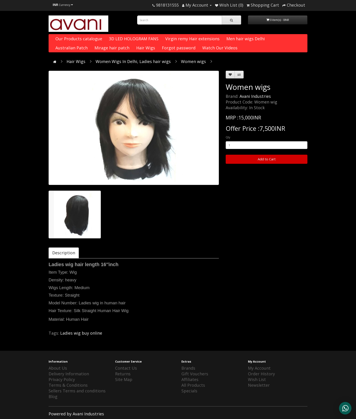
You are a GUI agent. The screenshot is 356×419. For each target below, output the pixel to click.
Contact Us (126, 368)
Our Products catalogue (78, 38)
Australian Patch (71, 47)
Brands (188, 368)
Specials (189, 391)
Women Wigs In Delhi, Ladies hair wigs (133, 61)
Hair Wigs (145, 47)
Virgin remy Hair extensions (192, 38)
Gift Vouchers (194, 373)
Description (63, 252)
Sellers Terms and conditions (77, 391)
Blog (53, 396)
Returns (123, 373)
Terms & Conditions (68, 385)
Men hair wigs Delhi (245, 38)
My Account (259, 368)
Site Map (123, 379)
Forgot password (178, 47)
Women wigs (193, 61)
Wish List (257, 379)
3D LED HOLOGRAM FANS (133, 38)
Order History (261, 373)
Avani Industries (255, 96)
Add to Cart (267, 159)
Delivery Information (69, 373)
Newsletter (259, 385)
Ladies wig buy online (81, 333)
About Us (58, 368)
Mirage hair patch (111, 47)
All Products (193, 385)
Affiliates (189, 379)
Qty (228, 137)
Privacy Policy (62, 379)
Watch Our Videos (219, 47)
